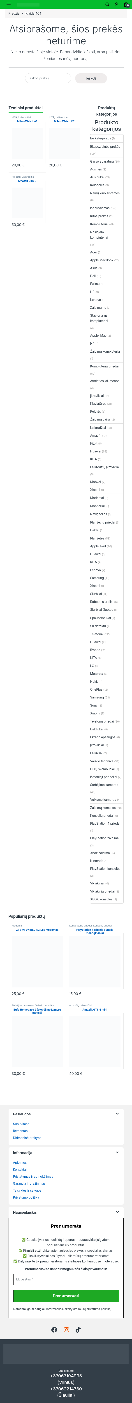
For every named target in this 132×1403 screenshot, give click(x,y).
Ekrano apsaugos (103, 737)
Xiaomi (95, 490)
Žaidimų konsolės (103, 808)
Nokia (94, 681)
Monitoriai (97, 506)
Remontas (20, 1131)
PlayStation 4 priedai (105, 823)
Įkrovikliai (97, 396)
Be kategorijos (100, 138)
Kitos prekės (99, 216)
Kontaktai (20, 1169)
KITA (14, 117)
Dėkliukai (97, 729)
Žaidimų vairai (100, 419)
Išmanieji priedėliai (103, 777)
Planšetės (97, 538)
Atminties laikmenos (105, 381)
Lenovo (95, 300)
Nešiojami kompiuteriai (99, 234)
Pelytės (95, 411)
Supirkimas (21, 1124)
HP (92, 292)
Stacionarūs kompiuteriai (99, 318)
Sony (94, 705)
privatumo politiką (98, 1309)
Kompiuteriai (99, 224)
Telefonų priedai (102, 721)
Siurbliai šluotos (101, 609)
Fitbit (93, 443)
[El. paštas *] (66, 1279)
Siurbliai (96, 594)
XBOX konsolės (101, 899)
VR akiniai (97, 883)
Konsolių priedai (101, 815)
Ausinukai (97, 177)
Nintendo (97, 861)
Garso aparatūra (102, 161)
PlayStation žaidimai (105, 838)
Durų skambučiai (102, 769)
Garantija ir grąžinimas (29, 1183)
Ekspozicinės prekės (105, 146)
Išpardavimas (100, 208)
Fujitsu (95, 284)
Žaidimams (98, 307)
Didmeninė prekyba (27, 1138)
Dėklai (94, 530)
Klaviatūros (98, 403)
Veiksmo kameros (103, 799)
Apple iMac (98, 335)
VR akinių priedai (102, 891)
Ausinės (96, 169)
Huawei (95, 451)
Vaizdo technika (101, 761)
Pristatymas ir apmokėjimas (33, 1176)
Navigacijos (98, 514)
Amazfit (16, 176)
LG (92, 666)
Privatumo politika (26, 1197)
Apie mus (20, 1162)
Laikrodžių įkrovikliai (105, 467)
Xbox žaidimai (100, 853)
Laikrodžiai (25, 117)
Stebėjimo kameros (104, 785)
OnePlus (96, 689)
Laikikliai (96, 753)
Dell (93, 276)
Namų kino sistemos (105, 193)
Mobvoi (95, 482)
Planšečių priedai (102, 522)
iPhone (95, 650)
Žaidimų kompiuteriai (105, 351)
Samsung (97, 578)
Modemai (97, 498)
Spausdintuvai (100, 618)
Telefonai (97, 634)
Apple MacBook (101, 260)
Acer (93, 252)
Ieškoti (107, 4)
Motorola (96, 674)
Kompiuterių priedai (104, 366)
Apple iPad (98, 546)
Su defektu (98, 626)
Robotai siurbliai (101, 602)
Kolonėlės (97, 185)
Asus (93, 268)
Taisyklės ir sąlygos (27, 1190)
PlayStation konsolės (105, 868)
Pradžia (14, 13)
